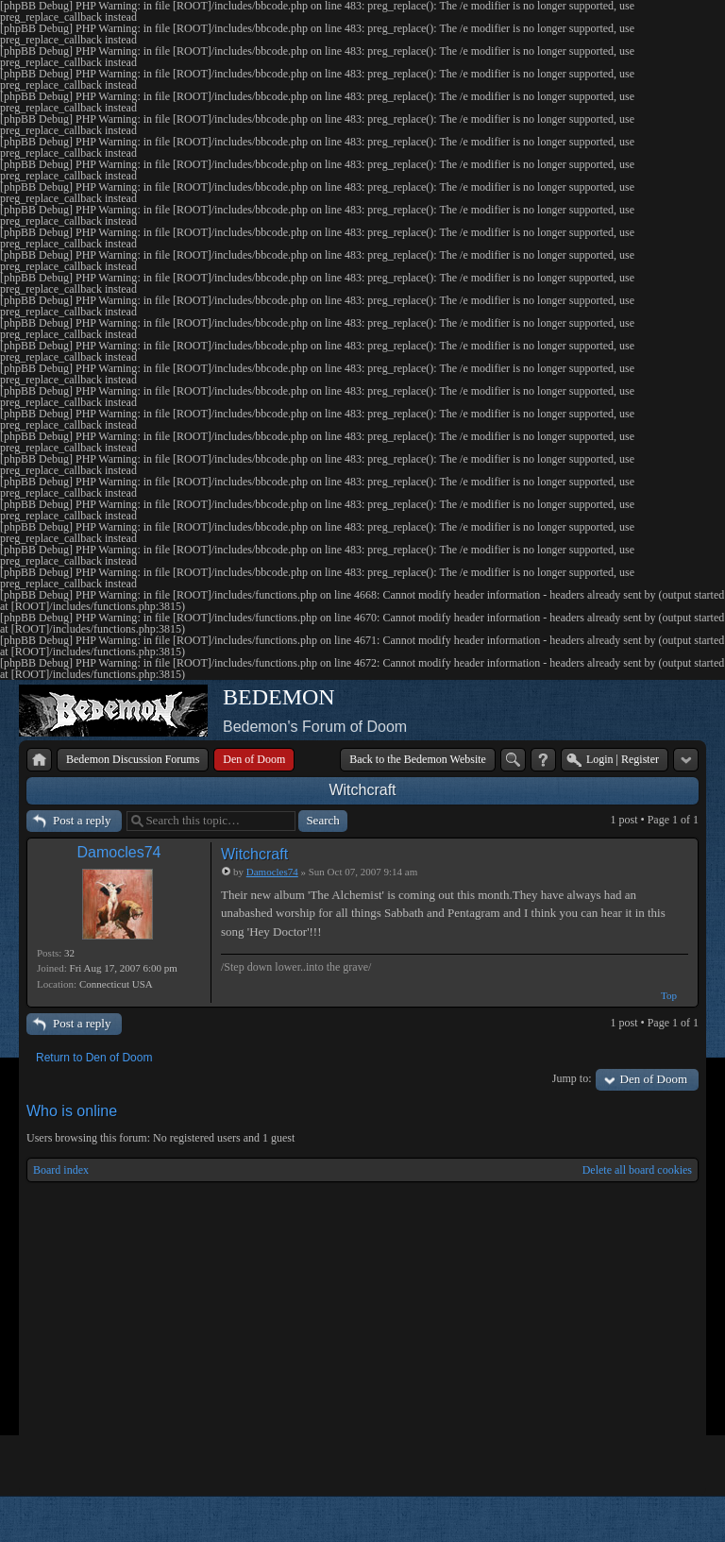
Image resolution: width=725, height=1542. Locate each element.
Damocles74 (119, 852)
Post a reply (81, 820)
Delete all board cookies (637, 1170)
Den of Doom (654, 1079)
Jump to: (572, 1078)
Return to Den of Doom (94, 1057)
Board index (61, 1170)
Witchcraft (362, 790)
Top (669, 995)
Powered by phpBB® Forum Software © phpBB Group (670, 1519)
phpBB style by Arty (613, 1519)
